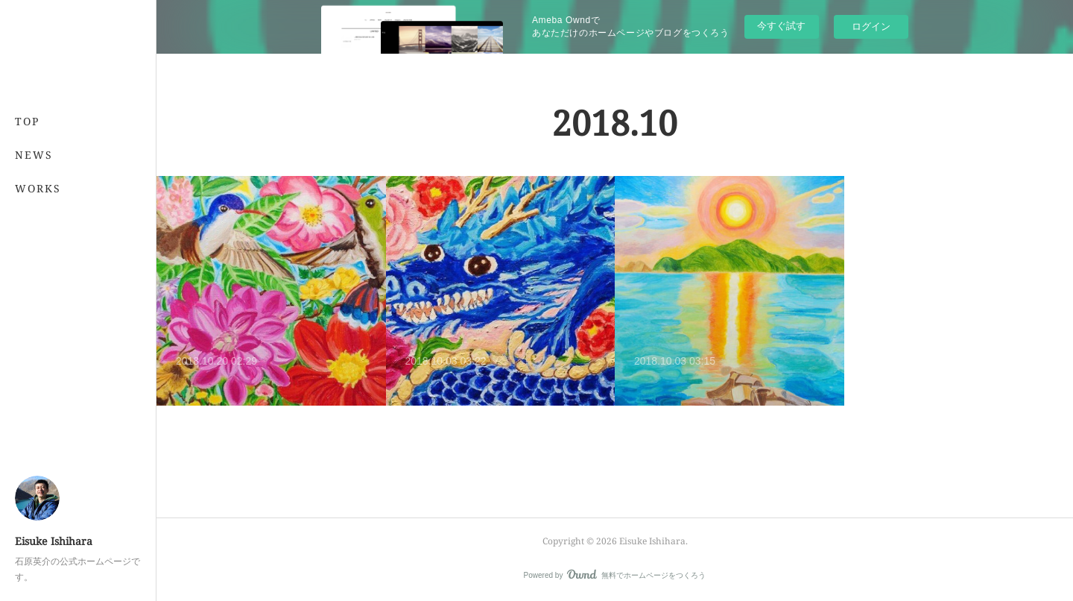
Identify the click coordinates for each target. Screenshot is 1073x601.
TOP (27, 121)
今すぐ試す (781, 25)
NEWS (34, 155)
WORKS (38, 188)
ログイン (871, 26)
